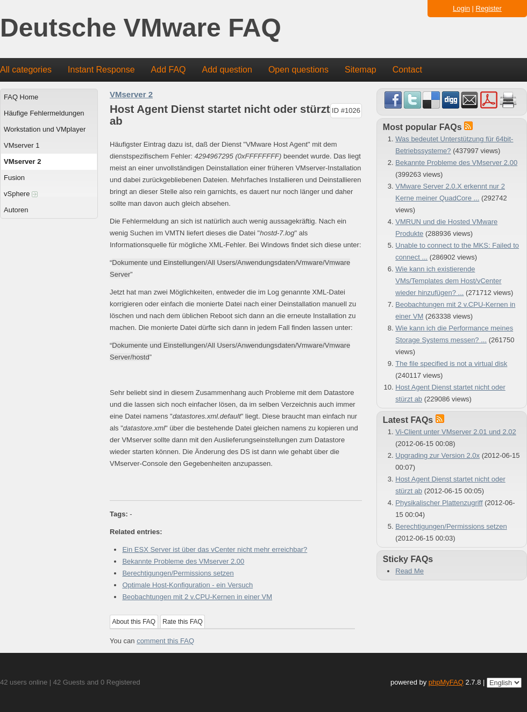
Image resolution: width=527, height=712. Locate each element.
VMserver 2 (22, 161)
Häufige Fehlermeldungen (44, 113)
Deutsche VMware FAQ (140, 28)
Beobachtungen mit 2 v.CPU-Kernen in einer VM (197, 597)
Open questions (298, 69)
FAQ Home (21, 97)
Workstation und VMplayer (45, 129)
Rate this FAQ (182, 621)
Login (461, 8)
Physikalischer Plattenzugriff (438, 503)
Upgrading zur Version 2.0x (437, 455)
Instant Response (101, 69)
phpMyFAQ (446, 682)
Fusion (14, 178)
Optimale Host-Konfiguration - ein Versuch (187, 585)
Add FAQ (168, 69)
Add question (227, 69)
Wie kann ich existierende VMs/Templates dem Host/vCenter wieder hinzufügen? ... (448, 281)
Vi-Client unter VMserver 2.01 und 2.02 (455, 432)
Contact (407, 69)
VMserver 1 (21, 145)
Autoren (16, 210)
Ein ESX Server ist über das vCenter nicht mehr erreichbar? (214, 549)
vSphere (21, 194)
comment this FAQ (165, 641)
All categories (26, 69)
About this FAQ (134, 621)
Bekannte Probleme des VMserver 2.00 (183, 561)
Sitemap (360, 69)
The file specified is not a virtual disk (451, 363)
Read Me (409, 571)
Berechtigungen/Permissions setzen (177, 573)
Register (489, 8)
